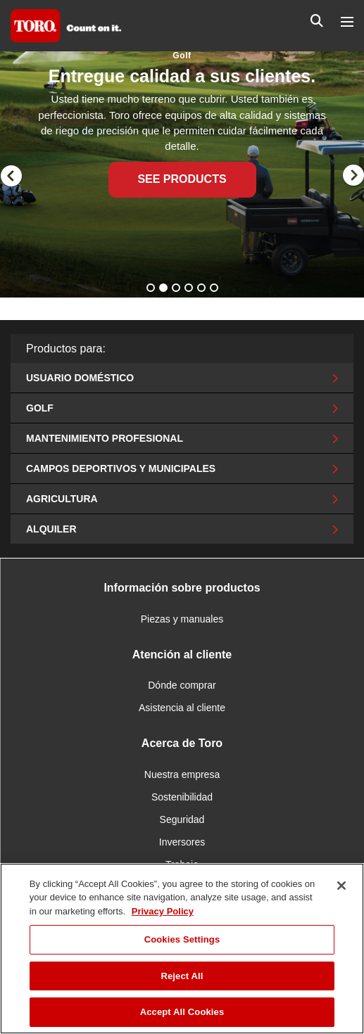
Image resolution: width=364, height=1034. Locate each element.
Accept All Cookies (182, 1012)
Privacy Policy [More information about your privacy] (163, 911)
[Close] (341, 885)
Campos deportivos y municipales (182, 468)
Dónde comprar (182, 685)
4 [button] (190, 289)
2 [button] (164, 289)
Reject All (182, 976)
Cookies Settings (182, 939)
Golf (182, 408)
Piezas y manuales (182, 619)
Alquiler (182, 529)
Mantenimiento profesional (182, 438)
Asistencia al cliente (182, 707)
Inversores (182, 842)
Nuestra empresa (182, 774)
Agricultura (182, 498)
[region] (182, 948)
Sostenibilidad (182, 797)
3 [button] (177, 289)
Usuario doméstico (182, 377)
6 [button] (215, 289)
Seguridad (182, 819)
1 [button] (152, 289)
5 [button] (202, 289)
